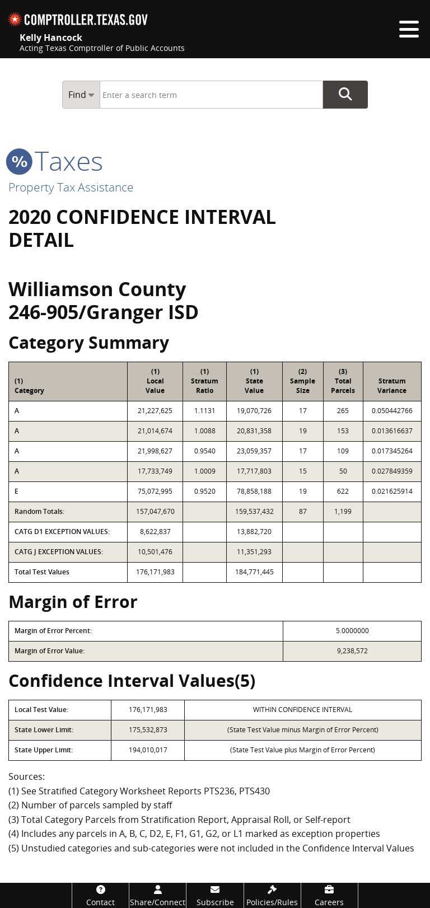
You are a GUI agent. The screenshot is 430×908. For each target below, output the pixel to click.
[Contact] (100, 895)
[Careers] (329, 895)
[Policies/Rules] (272, 895)
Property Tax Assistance (71, 187)
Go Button (345, 95)
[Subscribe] (214, 895)
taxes (55, 160)
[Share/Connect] (157, 895)
